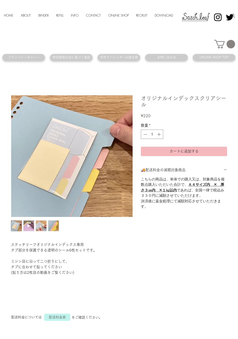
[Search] (233, 16)
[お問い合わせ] (166, 57)
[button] (224, 44)
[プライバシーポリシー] (23, 57)
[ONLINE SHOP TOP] (214, 57)
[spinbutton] (152, 134)
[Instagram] (218, 17)
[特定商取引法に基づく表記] (71, 57)
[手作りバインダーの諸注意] (119, 57)
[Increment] (159, 134)
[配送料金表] (57, 317)
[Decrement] (145, 134)
